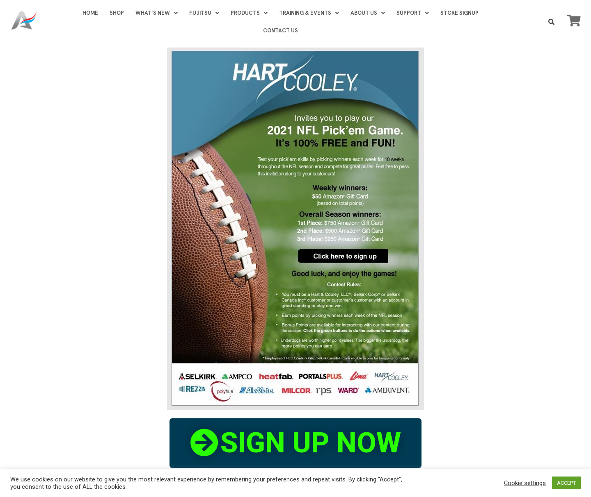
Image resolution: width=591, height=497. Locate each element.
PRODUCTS (248, 12)
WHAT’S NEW (156, 12)
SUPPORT (412, 12)
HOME (90, 12)
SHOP (116, 12)
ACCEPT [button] (566, 483)
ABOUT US (367, 12)
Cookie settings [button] (525, 483)
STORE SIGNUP (459, 12)
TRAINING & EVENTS (309, 12)
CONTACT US (280, 30)
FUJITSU (204, 12)
